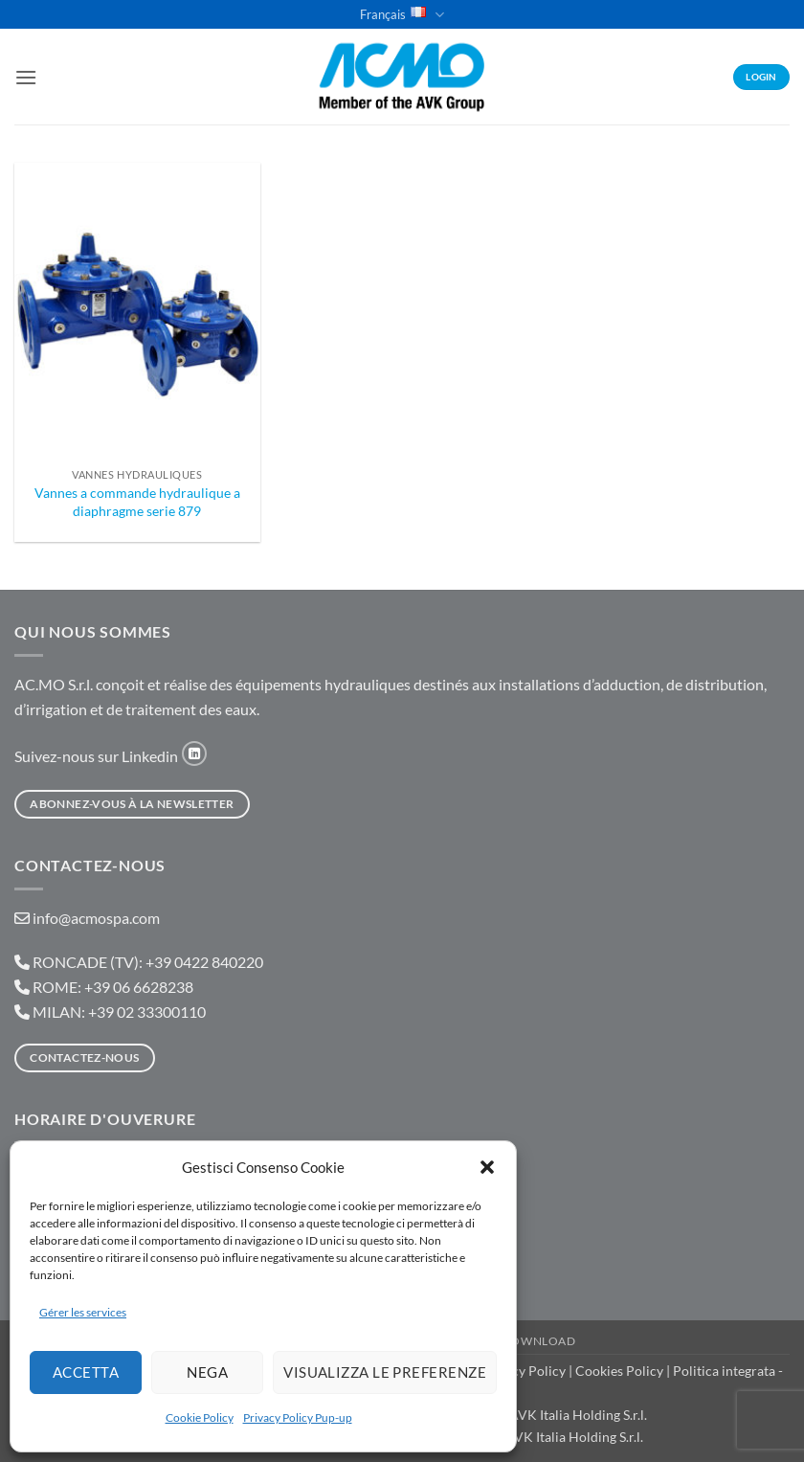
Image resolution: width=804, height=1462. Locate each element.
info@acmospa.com (96, 918)
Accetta (86, 1372)
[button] (487, 1167)
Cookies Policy (619, 1370)
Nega (207, 1372)
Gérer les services (82, 1312)
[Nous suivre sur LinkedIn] (194, 753)
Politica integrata (724, 1370)
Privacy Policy (523, 1370)
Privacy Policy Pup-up (297, 1417)
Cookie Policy (200, 1417)
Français (401, 15)
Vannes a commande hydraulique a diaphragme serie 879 (137, 501)
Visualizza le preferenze (384, 1372)
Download (539, 1341)
